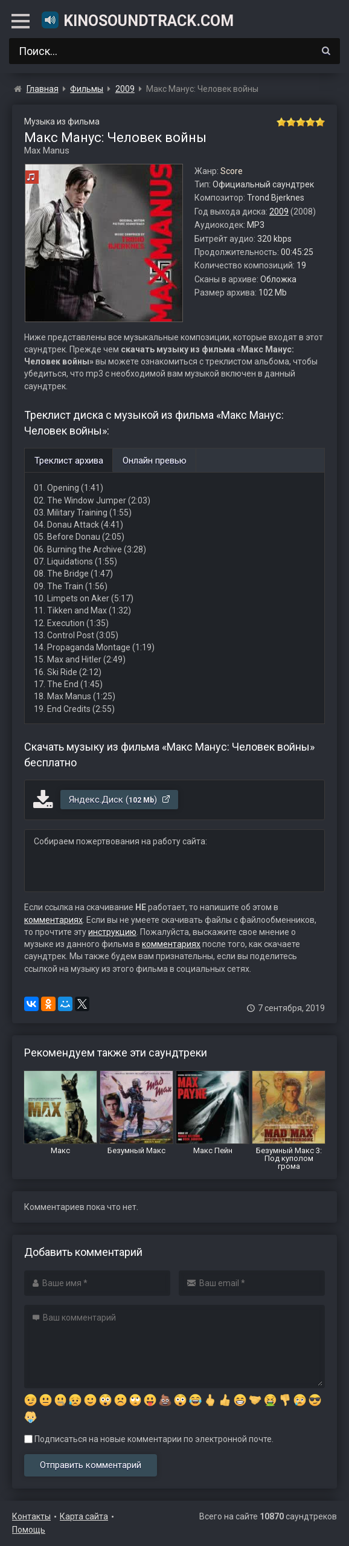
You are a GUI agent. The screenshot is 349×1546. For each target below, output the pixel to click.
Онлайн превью (155, 460)
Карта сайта (84, 1516)
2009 (279, 211)
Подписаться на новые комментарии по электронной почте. (149, 1439)
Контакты (31, 1516)
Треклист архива (68, 460)
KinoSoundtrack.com (137, 20)
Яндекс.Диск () (120, 799)
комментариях (53, 920)
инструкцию (112, 932)
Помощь (28, 1530)
